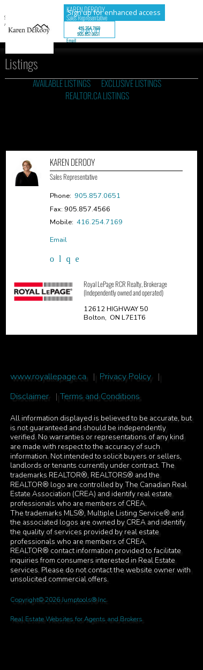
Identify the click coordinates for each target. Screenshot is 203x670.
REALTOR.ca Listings (97, 95)
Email (71, 40)
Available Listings (62, 83)
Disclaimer (29, 396)
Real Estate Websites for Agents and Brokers (76, 619)
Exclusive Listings (131, 83)
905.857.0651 (88, 34)
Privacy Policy (125, 376)
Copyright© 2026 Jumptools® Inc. (59, 599)
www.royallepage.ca (48, 376)
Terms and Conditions (100, 396)
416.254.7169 (89, 28)
